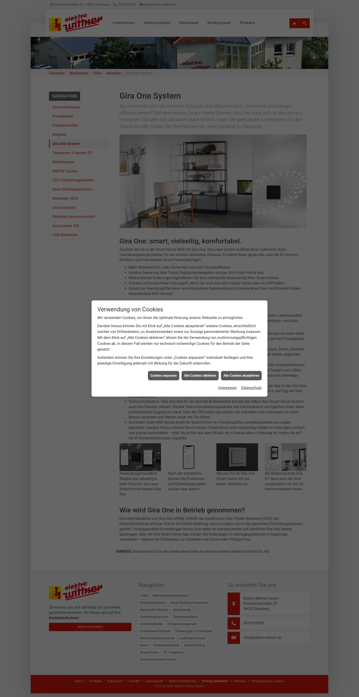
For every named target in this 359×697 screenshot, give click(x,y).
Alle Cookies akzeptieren (241, 360)
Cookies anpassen (163, 360)
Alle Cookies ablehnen (200, 360)
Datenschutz (251, 373)
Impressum (227, 373)
